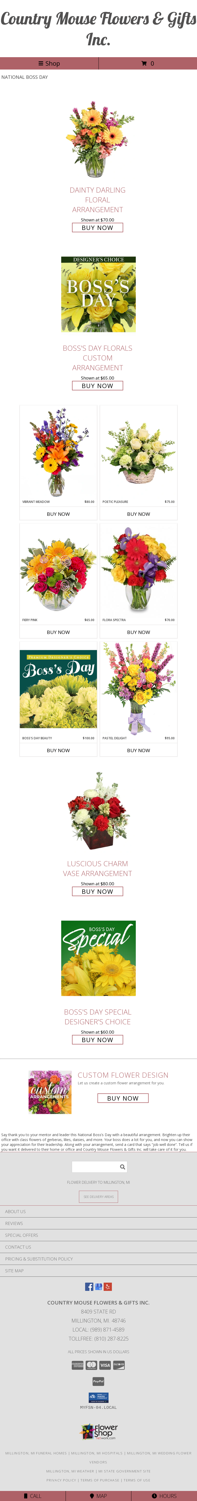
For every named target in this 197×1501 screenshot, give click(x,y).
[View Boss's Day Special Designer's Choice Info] (98, 958)
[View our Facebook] (89, 1289)
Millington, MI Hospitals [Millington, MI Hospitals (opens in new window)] (97, 1453)
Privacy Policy (61, 1480)
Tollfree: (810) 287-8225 (99, 1338)
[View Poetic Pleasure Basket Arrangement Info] (138, 453)
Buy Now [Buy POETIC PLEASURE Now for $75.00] (138, 514)
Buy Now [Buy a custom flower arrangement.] (123, 1098)
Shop (49, 63)
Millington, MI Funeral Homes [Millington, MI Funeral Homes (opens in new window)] (36, 1453)
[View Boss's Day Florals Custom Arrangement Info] (98, 294)
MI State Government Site (124, 1471)
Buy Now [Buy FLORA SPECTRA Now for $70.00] (138, 632)
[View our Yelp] (108, 1289)
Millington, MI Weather (70, 1471)
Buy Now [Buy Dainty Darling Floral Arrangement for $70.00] (97, 227)
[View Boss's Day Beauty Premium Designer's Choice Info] (58, 689)
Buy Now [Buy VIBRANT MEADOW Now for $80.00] (58, 514)
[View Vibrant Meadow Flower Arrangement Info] (58, 452)
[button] (99, 1398)
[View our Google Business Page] (98, 1289)
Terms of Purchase (99, 1480)
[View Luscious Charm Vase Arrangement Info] (98, 809)
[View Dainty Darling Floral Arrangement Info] (98, 136)
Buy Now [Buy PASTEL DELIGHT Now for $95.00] (138, 750)
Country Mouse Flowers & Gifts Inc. (98, 28)
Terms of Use (137, 1480)
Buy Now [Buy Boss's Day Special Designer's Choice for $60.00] (97, 1039)
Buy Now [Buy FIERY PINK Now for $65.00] (58, 632)
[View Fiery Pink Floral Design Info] (58, 570)
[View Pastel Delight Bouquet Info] (138, 688)
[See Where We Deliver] (98, 1196)
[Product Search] (99, 1167)
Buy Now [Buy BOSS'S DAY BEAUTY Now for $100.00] (58, 750)
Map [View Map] (98, 1496)
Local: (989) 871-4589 (98, 1329)
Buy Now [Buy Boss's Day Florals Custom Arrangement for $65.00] (97, 385)
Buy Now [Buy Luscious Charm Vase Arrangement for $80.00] (97, 891)
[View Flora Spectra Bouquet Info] (138, 570)
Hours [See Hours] (164, 1496)
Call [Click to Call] (32, 1496)
